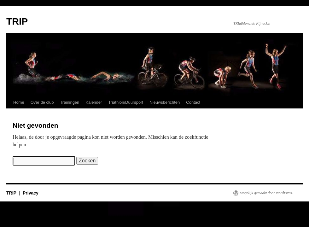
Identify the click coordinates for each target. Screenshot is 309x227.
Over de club (42, 102)
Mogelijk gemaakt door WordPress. (266, 193)
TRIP (17, 21)
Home (18, 102)
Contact (193, 102)
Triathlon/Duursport (125, 102)
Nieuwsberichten (164, 102)
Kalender (93, 102)
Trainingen (69, 102)
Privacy (30, 192)
